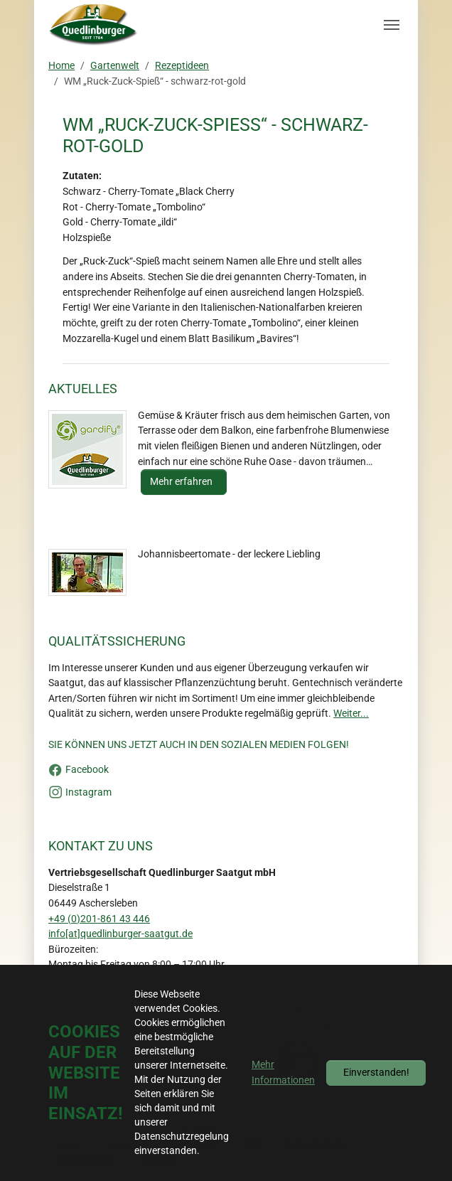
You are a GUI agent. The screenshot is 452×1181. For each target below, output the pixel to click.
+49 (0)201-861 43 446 (99, 919)
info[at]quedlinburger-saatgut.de (120, 934)
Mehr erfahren (182, 482)
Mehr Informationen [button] (283, 1072)
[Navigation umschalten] (392, 25)
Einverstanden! (376, 1073)
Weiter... (351, 713)
